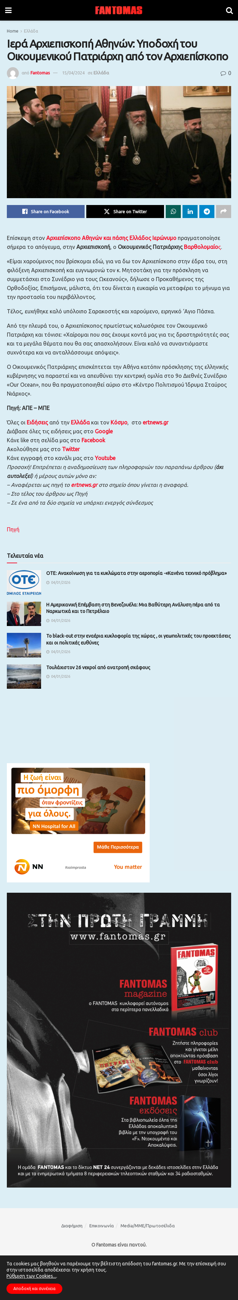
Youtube (105, 458)
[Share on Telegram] (206, 211)
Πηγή (13, 529)
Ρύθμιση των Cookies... (31, 1276)
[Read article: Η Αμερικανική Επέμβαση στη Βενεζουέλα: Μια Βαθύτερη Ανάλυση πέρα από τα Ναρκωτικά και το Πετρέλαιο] (24, 614)
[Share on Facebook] (46, 211)
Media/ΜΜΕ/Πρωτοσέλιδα (148, 1225)
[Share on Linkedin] (190, 211)
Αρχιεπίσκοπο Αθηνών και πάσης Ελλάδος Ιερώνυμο (111, 238)
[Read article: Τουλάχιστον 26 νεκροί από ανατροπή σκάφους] (24, 676)
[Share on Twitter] (125, 211)
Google (104, 431)
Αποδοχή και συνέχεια (34, 1288)
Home (12, 31)
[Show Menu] (8, 10)
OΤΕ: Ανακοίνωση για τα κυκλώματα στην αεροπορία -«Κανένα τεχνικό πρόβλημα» (136, 573)
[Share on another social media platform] (223, 211)
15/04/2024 (73, 72)
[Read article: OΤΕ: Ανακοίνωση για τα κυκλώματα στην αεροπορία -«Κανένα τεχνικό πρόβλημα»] (24, 582)
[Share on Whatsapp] (173, 211)
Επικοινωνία (101, 1225)
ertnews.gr (84, 485)
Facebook (93, 440)
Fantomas (40, 72)
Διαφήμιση (72, 1225)
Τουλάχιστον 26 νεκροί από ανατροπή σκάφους (98, 667)
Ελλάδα (31, 31)
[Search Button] (229, 10)
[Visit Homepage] (118, 10)
